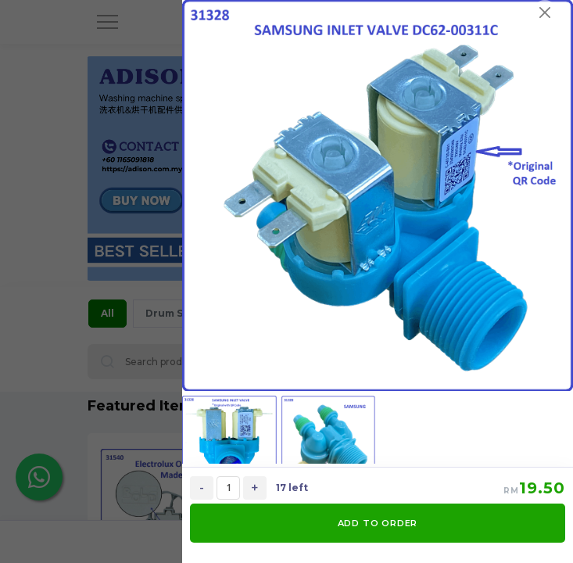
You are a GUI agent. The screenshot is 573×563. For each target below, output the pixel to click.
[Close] (544, 12)
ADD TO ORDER (378, 523)
